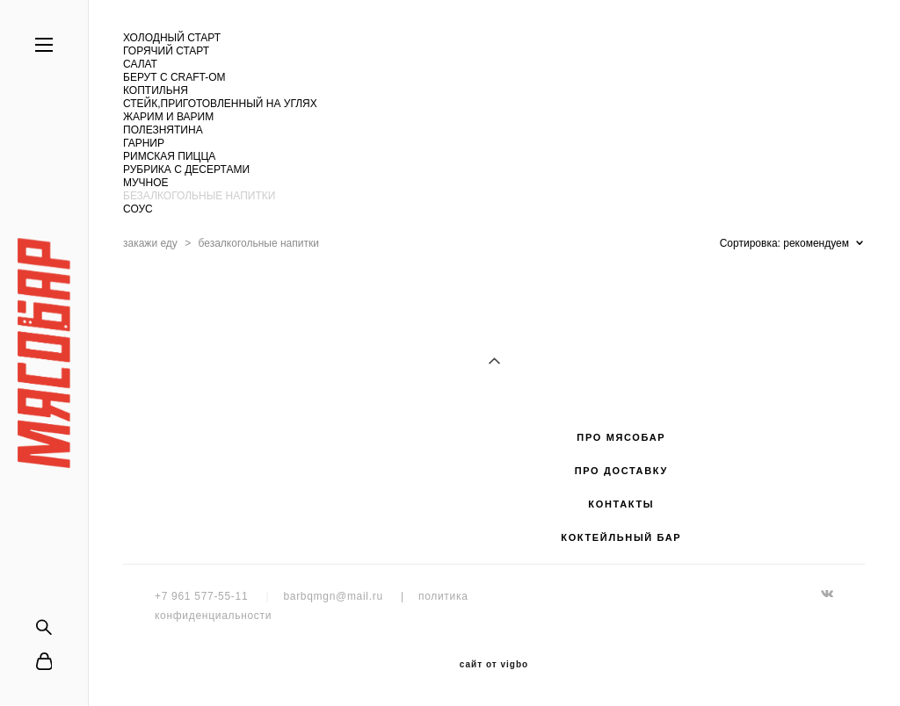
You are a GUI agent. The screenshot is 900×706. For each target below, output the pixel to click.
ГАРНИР (143, 143)
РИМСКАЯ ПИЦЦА (169, 156)
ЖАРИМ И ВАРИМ (168, 117)
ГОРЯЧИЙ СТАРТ (166, 51)
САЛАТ (140, 64)
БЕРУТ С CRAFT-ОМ (174, 77)
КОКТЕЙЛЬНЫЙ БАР (621, 537)
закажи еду (150, 243)
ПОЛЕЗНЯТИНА (163, 130)
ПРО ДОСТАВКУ (621, 470)
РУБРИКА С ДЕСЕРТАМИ (186, 169)
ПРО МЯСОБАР (621, 437)
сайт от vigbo (494, 664)
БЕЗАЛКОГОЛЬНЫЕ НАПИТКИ (199, 196)
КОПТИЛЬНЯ (155, 90)
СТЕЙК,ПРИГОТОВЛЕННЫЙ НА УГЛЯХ (220, 103)
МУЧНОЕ (146, 182)
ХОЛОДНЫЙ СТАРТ (172, 38)
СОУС (138, 209)
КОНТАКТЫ (621, 504)
